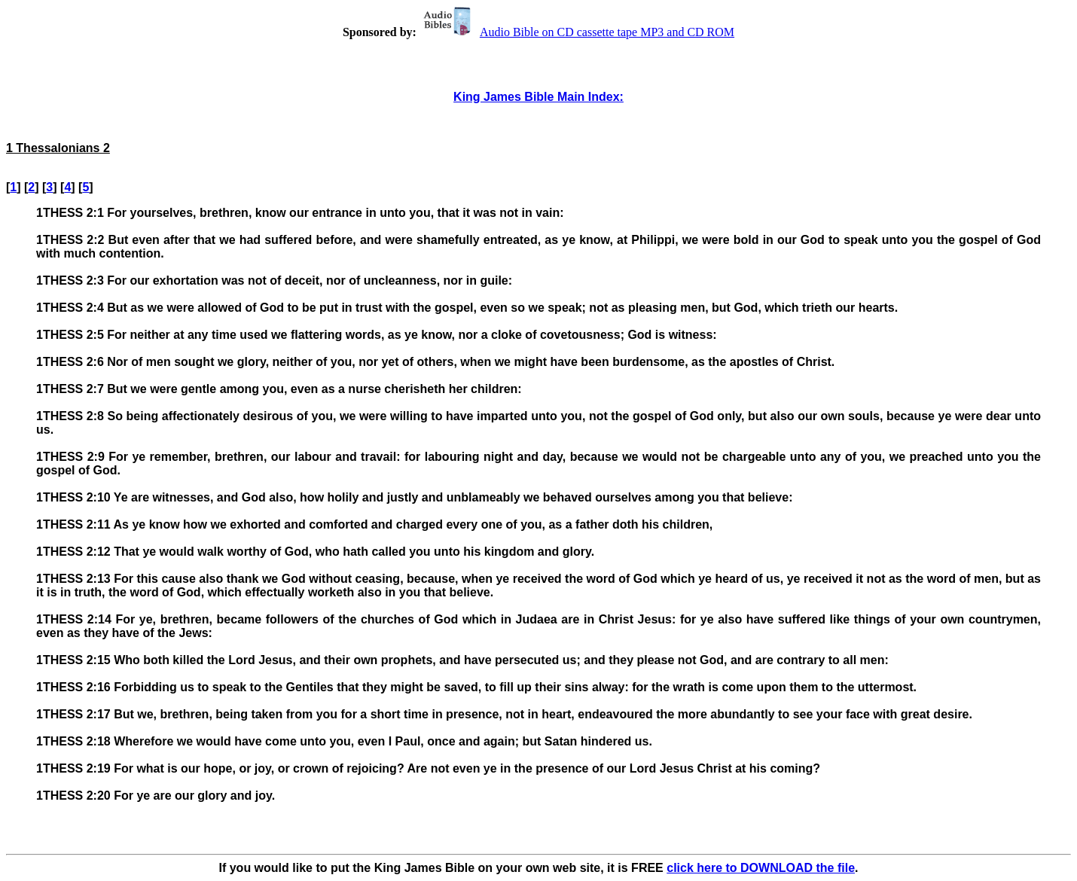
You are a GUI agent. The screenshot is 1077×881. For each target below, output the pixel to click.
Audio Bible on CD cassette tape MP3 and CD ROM (577, 32)
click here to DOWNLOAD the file (761, 867)
